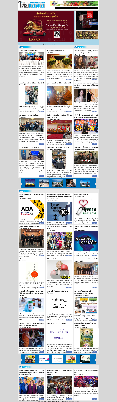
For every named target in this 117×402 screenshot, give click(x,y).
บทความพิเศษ (86, 8)
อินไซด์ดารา (78, 8)
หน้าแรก (57, 8)
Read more (41, 79)
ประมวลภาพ (94, 8)
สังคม (66, 8)
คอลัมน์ (71, 8)
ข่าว (62, 8)
